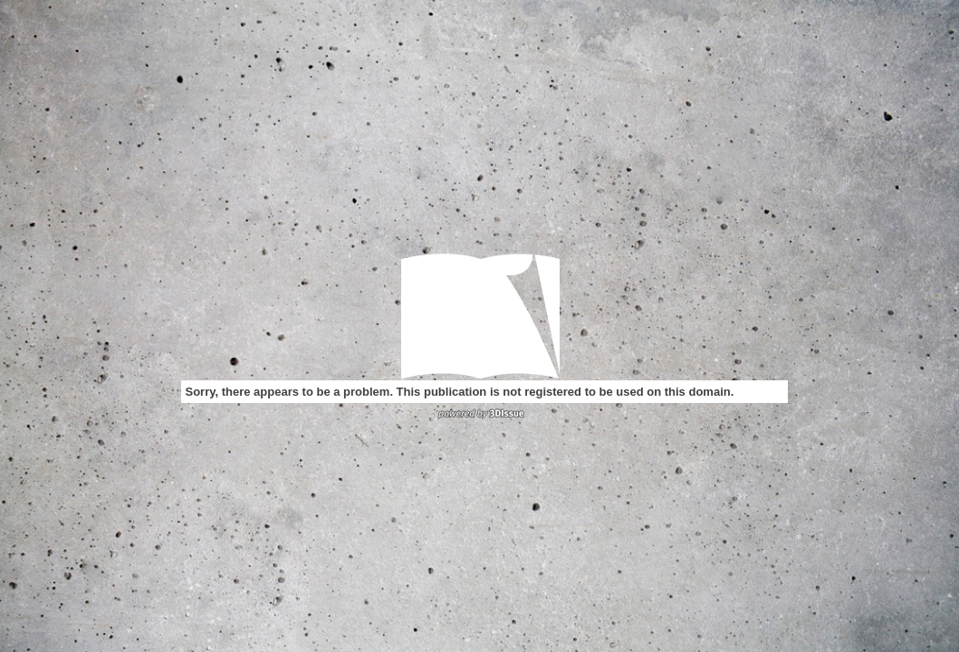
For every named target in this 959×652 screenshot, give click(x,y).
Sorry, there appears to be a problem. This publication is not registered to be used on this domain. (460, 391)
